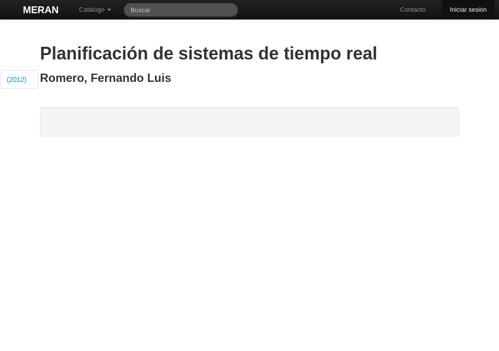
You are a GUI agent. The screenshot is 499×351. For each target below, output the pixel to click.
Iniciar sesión (468, 9)
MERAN (40, 9)
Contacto (412, 9)
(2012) (16, 79)
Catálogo (95, 9)
